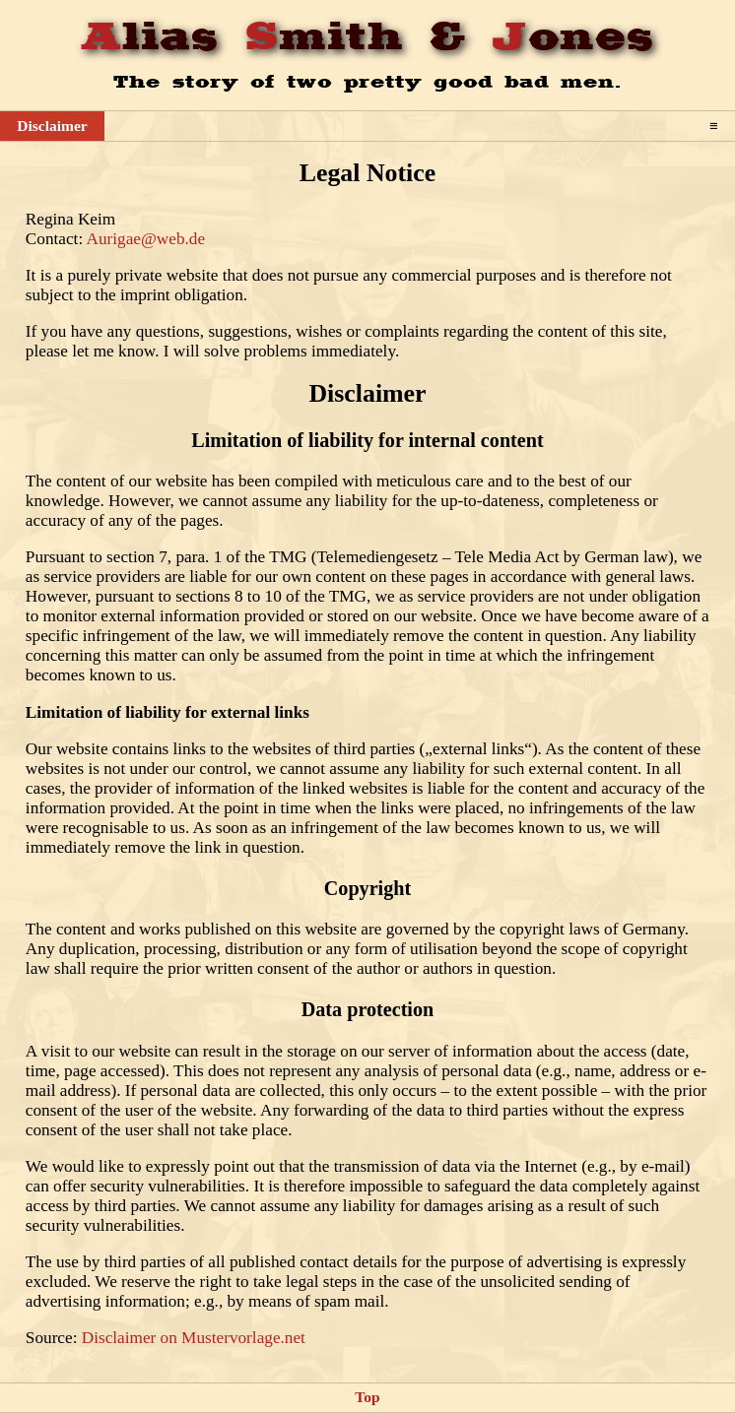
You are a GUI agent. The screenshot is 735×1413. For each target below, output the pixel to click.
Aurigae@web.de (146, 238)
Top (367, 1396)
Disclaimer (52, 125)
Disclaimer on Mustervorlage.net (193, 1337)
